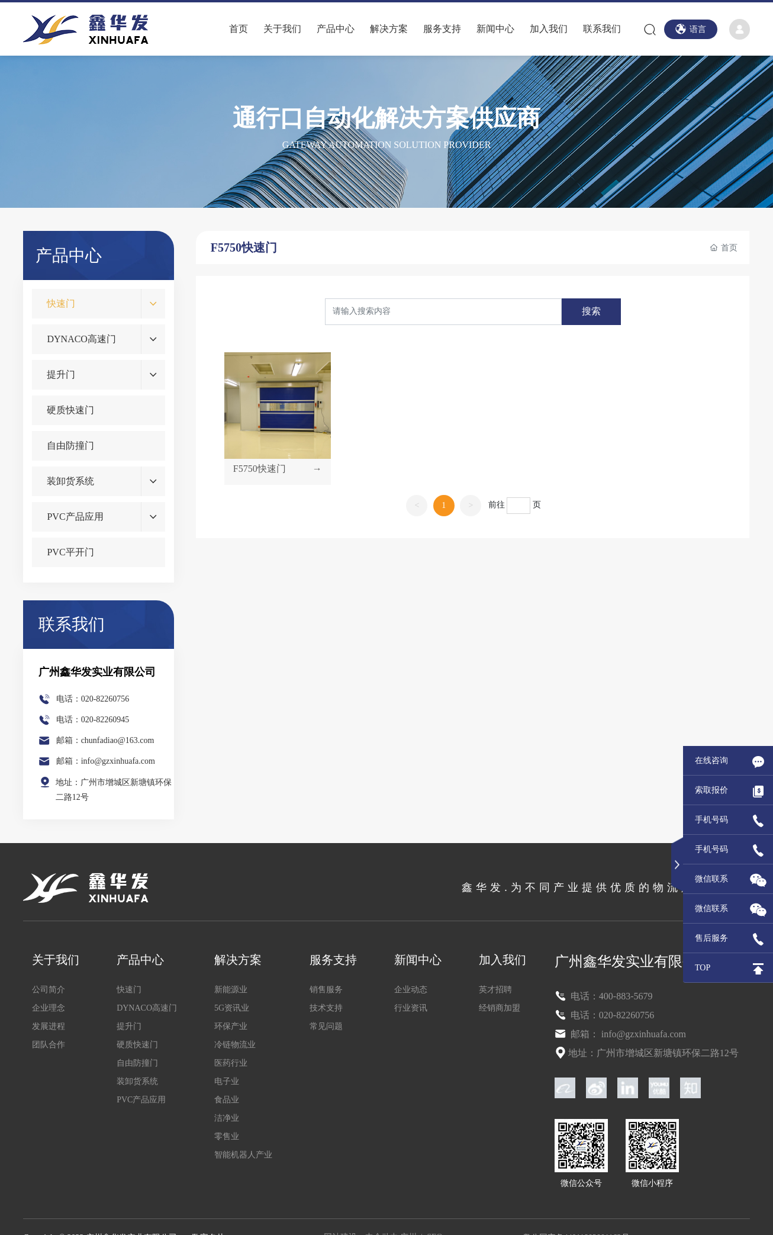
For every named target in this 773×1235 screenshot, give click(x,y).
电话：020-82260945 (93, 719)
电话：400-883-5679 (610, 996)
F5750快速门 (259, 469)
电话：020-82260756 (93, 698)
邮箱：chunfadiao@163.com (105, 740)
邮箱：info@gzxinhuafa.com (105, 761)
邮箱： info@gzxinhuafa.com (627, 1034)
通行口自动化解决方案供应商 (386, 118)
